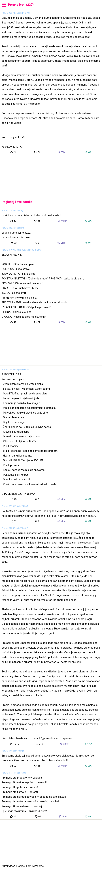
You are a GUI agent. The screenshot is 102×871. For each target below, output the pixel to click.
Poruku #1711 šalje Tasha (14, 773)
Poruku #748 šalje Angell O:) (15, 210)
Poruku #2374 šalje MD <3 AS (16, 13)
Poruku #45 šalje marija (13, 751)
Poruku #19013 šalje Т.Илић (15, 506)
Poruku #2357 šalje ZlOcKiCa (15, 528)
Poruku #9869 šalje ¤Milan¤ (15, 369)
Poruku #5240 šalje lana (13, 228)
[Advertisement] (51, 175)
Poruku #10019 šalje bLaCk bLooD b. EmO (22, 250)
